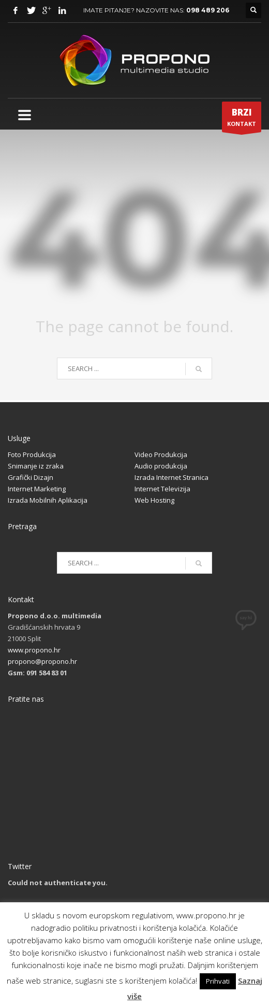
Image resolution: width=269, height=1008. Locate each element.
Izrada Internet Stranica (171, 477)
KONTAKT (241, 119)
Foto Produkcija (32, 454)
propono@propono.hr (42, 661)
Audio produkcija (160, 466)
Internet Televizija (162, 488)
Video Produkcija (160, 454)
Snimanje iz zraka (36, 466)
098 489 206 (207, 10)
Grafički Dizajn (30, 477)
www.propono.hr (34, 650)
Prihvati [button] (218, 981)
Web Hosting (154, 500)
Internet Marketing (37, 488)
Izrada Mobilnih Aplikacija (47, 500)
